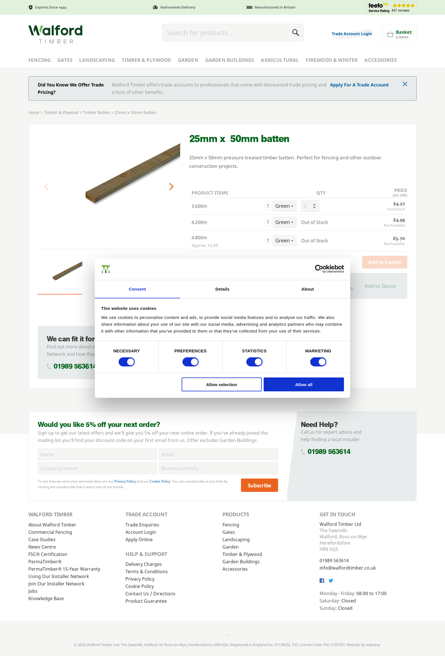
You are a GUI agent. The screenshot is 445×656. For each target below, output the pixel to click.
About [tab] (307, 288)
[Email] (218, 454)
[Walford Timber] (55, 34)
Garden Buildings (229, 60)
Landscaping (97, 60)
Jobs (32, 591)
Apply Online (139, 539)
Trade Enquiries (142, 525)
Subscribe (260, 485)
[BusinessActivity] (218, 468)
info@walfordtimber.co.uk (348, 568)
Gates (64, 60)
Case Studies (42, 539)
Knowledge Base (46, 598)
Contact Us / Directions (150, 594)
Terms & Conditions (146, 571)
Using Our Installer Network (58, 576)
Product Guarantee (146, 601)
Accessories (380, 60)
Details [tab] (222, 288)
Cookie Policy (160, 481)
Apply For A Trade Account (359, 85)
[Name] (97, 454)
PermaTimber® (45, 561)
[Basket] (399, 34)
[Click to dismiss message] (405, 84)
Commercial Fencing (50, 532)
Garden (188, 60)
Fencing (39, 60)
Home (33, 112)
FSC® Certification (47, 554)
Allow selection (221, 384)
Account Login (140, 532)
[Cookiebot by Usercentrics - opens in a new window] (319, 268)
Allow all (303, 384)
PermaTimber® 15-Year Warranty (64, 569)
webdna (373, 644)
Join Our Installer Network (56, 584)
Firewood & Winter (332, 60)
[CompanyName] (97, 468)
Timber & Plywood (146, 60)
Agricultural (280, 60)
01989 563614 (75, 366)
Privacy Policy (125, 481)
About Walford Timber (52, 525)
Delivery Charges (143, 564)
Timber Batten (96, 112)
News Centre (42, 547)
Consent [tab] (137, 288)
